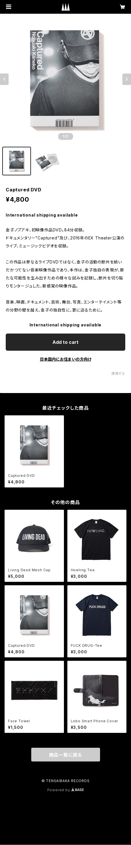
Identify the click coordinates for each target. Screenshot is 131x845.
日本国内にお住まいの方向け (65, 359)
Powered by (65, 790)
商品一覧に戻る (65, 755)
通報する (118, 373)
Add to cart (65, 342)
